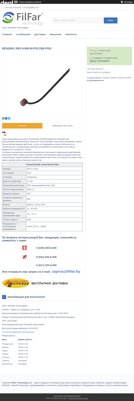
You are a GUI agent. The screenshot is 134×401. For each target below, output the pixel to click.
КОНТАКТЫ (71, 34)
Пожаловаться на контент (78, 398)
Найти (110, 20)
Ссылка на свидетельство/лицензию (18, 332)
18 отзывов (128, 2)
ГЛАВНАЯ (7, 34)
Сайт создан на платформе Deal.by (67, 396)
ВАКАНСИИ (55, 34)
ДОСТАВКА (40, 34)
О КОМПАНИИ (23, 34)
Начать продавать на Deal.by (30, 2)
